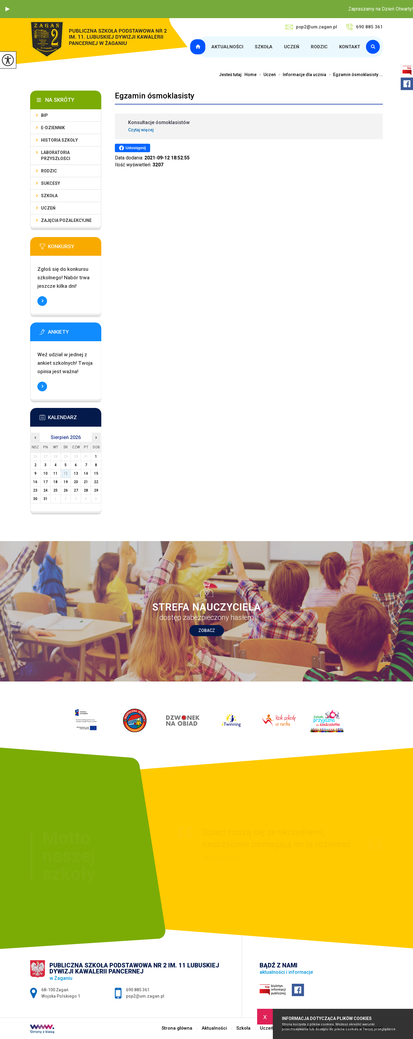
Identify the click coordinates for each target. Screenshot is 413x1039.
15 (96, 473)
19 (66, 482)
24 (45, 490)
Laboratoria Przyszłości (55, 155)
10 (45, 473)
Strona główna (198, 46)
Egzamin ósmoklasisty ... (354, 74)
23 (35, 490)
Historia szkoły (59, 140)
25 (55, 490)
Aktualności (227, 47)
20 (76, 482)
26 (66, 490)
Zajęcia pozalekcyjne (66, 220)
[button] (7, 9)
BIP (44, 115)
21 (86, 482)
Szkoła (264, 47)
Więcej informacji (42, 301)
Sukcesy (50, 183)
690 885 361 (364, 26)
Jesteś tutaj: (231, 74)
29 (96, 490)
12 (66, 473)
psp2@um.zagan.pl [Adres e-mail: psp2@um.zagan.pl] (145, 996)
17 (45, 482)
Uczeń (291, 47)
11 (55, 473)
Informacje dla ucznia (301, 74)
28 (86, 490)
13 (76, 473)
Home (250, 74)
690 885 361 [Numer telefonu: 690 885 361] (138, 989)
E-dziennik (53, 127)
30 (35, 499)
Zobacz (206, 630)
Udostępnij (132, 148)
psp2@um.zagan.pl (311, 27)
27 (76, 490)
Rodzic (319, 47)
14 (86, 473)
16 (35, 482)
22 (96, 482)
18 (55, 482)
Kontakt (349, 47)
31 (45, 499)
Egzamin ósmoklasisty (154, 95)
